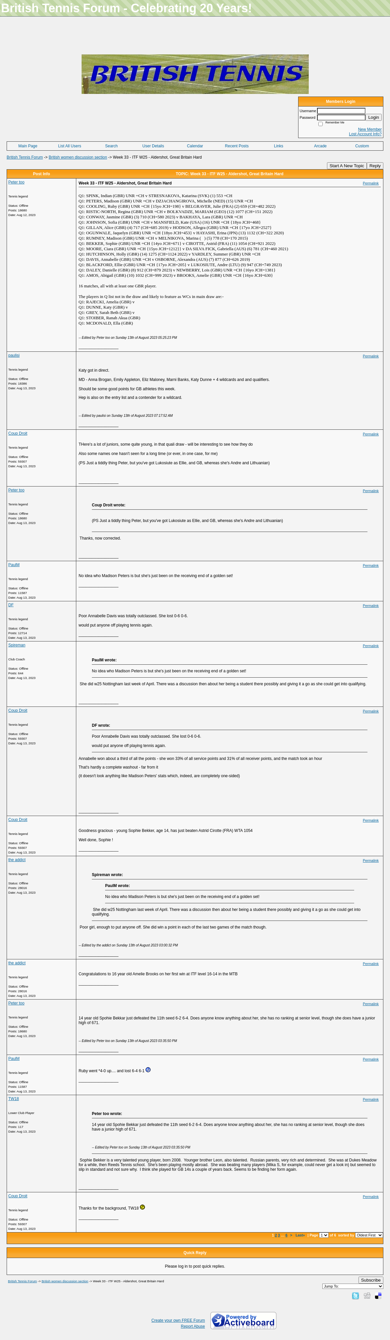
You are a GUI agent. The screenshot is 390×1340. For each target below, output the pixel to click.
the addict (17, 859)
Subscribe (371, 1280)
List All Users (69, 146)
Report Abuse (193, 1326)
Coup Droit (17, 433)
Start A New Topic (347, 165)
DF (11, 605)
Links (278, 146)
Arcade (320, 146)
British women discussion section (78, 157)
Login (373, 117)
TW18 (13, 1098)
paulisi (14, 355)
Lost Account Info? (365, 134)
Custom (362, 146)
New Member (370, 129)
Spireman (16, 645)
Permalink (371, 183)
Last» (300, 1235)
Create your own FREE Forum (178, 1320)
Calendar (195, 146)
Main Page (27, 146)
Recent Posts (236, 146)
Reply (375, 165)
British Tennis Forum (25, 157)
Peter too (16, 182)
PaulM (14, 564)
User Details (153, 146)
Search (111, 146)
